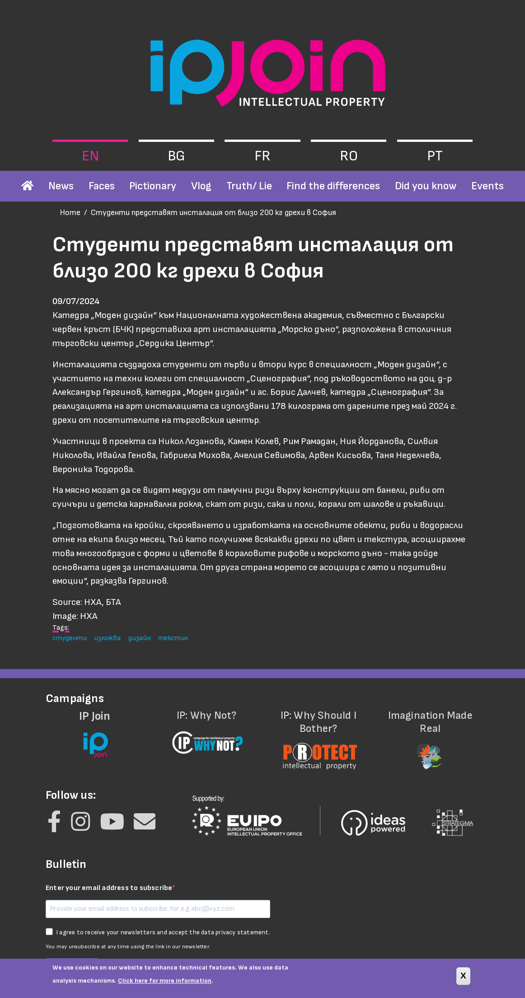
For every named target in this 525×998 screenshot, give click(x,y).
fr (262, 156)
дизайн (139, 637)
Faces (102, 185)
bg (176, 156)
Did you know (425, 185)
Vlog (201, 185)
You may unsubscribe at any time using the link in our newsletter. (128, 946)
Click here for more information (164, 984)
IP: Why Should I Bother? (318, 734)
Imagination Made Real (430, 734)
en (90, 156)
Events (487, 185)
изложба (107, 637)
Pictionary (152, 185)
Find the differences (333, 185)
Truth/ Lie (249, 185)
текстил (173, 637)
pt (435, 156)
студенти (69, 637)
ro (349, 156)
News (61, 185)
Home (70, 212)
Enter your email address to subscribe (109, 888)
